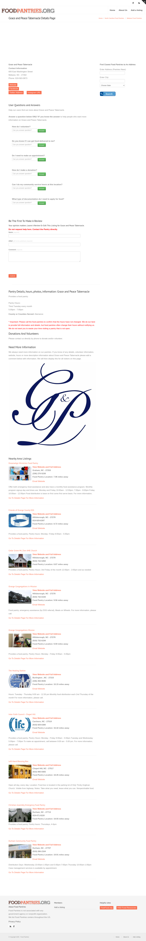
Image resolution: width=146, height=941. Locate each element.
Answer (41, 131)
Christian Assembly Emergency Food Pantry (27, 805)
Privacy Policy (15, 922)
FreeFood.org (106, 908)
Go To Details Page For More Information (26, 498)
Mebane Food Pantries (134, 18)
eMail (20, 241)
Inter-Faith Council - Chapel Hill (22, 714)
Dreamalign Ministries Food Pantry (23, 463)
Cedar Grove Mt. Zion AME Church (23, 550)
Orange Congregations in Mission (23, 586)
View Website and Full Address (47, 467)
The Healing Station (17, 670)
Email (35, 481)
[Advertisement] (73, 39)
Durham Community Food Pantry (22, 841)
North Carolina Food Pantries (114, 18)
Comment (15, 250)
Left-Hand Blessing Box (18, 761)
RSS (10, 926)
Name (14, 232)
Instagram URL (34, 92)
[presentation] (26, 268)
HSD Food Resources (126, 908)
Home (112, 10)
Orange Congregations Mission (22, 630)
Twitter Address (16, 92)
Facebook (13, 89)
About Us (123, 10)
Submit (12, 276)
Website (12, 85)
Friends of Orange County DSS (21, 510)
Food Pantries (28, 11)
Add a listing (136, 10)
